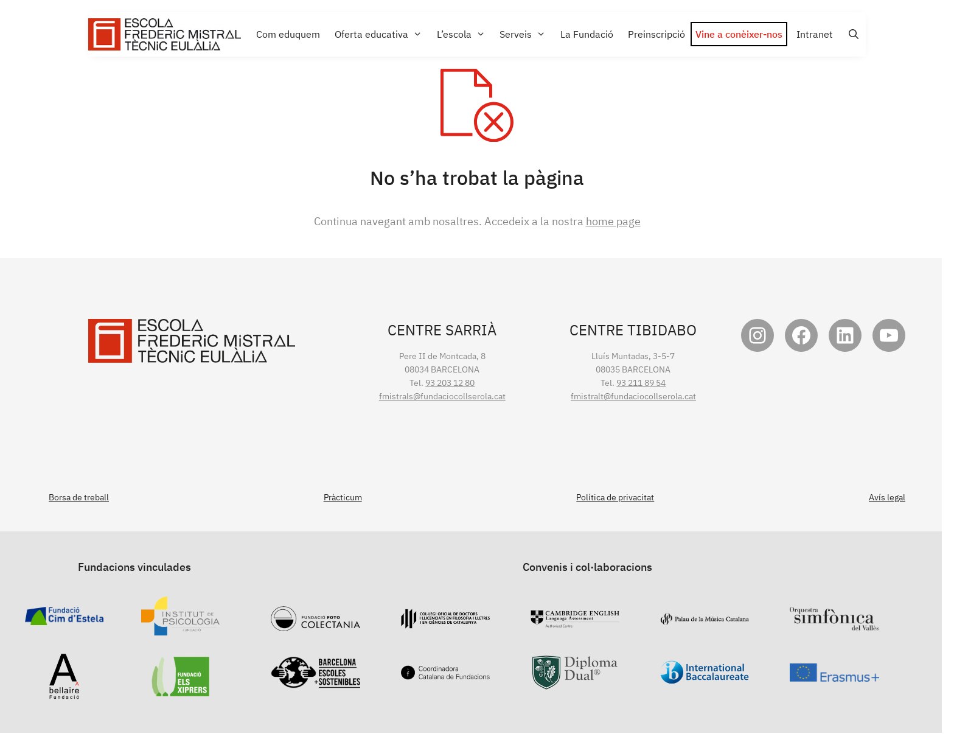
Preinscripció (656, 34)
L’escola (464, 34)
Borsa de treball (79, 497)
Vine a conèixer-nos (738, 34)
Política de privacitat (615, 497)
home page (613, 221)
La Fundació (586, 34)
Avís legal (887, 497)
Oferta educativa (381, 34)
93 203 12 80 (450, 382)
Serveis (525, 34)
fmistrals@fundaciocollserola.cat (442, 396)
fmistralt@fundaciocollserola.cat (633, 396)
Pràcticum (343, 497)
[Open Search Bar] (852, 34)
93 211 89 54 (641, 382)
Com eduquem (288, 34)
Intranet (814, 34)
